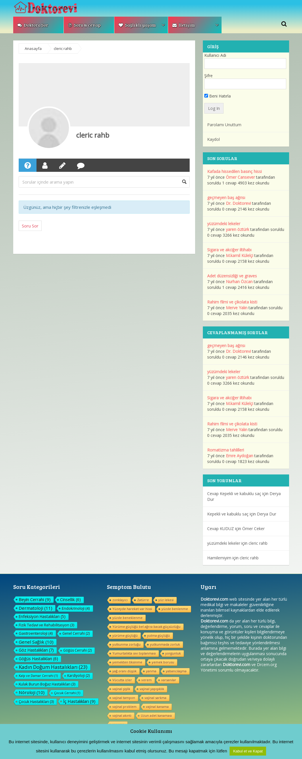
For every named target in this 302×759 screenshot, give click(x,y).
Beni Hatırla (217, 96)
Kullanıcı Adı (215, 55)
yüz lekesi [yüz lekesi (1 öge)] (166, 600)
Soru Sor (30, 226)
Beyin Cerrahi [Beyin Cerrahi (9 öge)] (35, 599)
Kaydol (213, 139)
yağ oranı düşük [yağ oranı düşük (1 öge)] (124, 671)
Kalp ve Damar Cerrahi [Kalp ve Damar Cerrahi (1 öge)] (38, 676)
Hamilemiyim (219, 558)
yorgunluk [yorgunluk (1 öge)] (173, 653)
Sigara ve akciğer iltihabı (229, 249)
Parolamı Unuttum (224, 124)
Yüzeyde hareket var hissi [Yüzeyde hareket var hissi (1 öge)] (132, 609)
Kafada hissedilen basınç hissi (234, 171)
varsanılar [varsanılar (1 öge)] (168, 680)
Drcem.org (267, 664)
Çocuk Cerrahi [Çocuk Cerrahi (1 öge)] (67, 693)
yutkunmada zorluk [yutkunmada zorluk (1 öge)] (165, 644)
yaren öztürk (237, 229)
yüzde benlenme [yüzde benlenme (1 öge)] (174, 609)
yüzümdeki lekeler (223, 223)
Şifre (208, 75)
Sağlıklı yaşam (137, 25)
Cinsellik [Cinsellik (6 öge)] (70, 599)
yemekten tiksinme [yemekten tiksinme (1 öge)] (127, 662)
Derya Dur (266, 514)
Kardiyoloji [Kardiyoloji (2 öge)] (78, 675)
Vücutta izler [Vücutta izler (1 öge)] (122, 680)
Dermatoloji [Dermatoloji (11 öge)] (35, 608)
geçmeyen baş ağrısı (226, 197)
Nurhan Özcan (239, 281)
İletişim (183, 25)
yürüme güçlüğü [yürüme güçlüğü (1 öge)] (125, 635)
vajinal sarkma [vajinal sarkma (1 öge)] (155, 698)
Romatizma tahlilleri (225, 450)
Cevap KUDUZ (220, 528)
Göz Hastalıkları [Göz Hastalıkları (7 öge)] (36, 650)
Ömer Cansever (240, 177)
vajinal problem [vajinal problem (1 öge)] (124, 706)
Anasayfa (33, 48)
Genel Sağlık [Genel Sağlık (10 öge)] (36, 642)
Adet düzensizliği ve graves (232, 276)
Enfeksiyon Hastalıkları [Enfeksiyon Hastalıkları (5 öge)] (42, 616)
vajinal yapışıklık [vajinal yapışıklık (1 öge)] (152, 689)
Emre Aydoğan (239, 455)
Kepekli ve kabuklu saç (228, 514)
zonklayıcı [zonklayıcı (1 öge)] (120, 600)
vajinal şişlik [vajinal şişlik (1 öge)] (121, 689)
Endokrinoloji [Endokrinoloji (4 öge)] (76, 608)
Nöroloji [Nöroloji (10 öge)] (32, 692)
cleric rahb (92, 135)
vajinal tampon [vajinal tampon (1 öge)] (123, 698)
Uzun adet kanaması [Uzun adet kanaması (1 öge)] (156, 715)
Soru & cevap (84, 25)
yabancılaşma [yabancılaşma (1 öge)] (176, 671)
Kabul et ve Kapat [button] (248, 751)
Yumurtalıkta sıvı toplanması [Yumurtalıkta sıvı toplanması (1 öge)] (134, 653)
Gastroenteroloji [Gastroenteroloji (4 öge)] (36, 633)
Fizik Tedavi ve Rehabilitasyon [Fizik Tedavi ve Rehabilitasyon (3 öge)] (46, 625)
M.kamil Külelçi (239, 255)
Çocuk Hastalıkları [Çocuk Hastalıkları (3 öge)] (36, 701)
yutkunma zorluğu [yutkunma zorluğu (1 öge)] (126, 644)
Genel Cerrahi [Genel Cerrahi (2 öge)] (76, 633)
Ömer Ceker (253, 528)
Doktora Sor (33, 25)
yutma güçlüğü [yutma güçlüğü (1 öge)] (158, 635)
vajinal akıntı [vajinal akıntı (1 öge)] (121, 715)
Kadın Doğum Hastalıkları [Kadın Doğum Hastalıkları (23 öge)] (53, 667)
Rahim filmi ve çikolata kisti (232, 302)
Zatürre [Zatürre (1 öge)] (143, 600)
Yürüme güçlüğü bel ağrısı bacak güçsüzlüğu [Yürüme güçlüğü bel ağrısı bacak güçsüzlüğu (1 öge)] (146, 626)
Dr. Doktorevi (238, 203)
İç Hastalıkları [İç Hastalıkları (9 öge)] (79, 701)
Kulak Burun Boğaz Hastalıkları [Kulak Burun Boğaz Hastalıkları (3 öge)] (47, 684)
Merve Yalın (236, 307)
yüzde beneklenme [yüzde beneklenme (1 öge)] (127, 618)
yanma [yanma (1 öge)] (151, 671)
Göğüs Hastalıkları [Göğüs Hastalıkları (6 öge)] (38, 658)
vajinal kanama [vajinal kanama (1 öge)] (157, 706)
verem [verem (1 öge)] (146, 680)
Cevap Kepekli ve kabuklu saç (234, 493)
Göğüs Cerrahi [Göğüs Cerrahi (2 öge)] (77, 650)
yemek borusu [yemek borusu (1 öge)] (163, 662)
